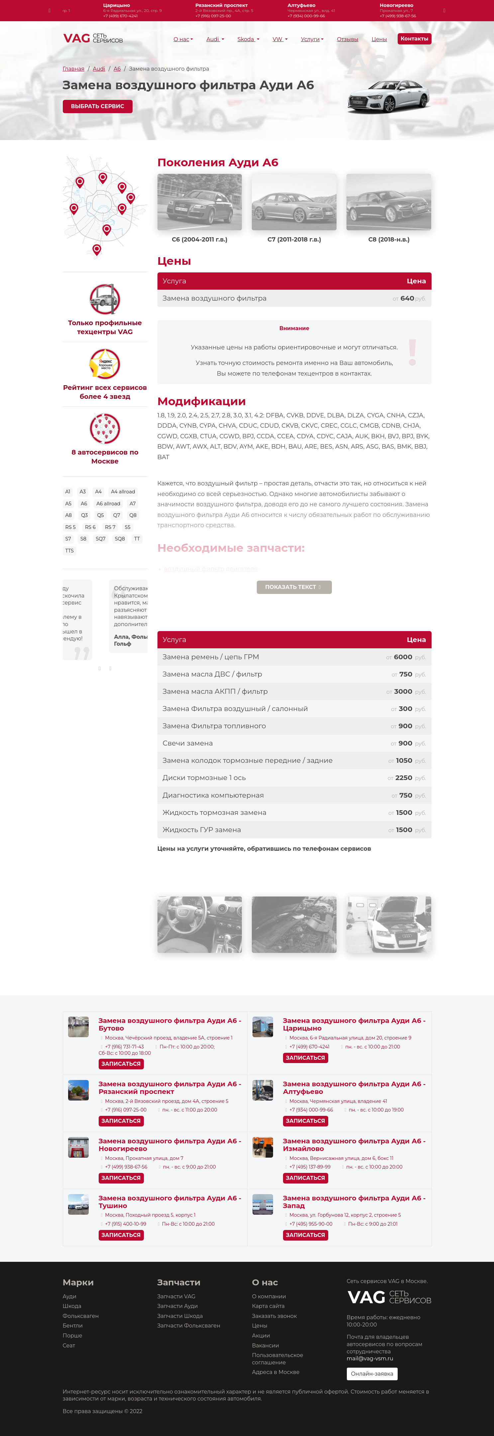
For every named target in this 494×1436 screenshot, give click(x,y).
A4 (98, 492)
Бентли (73, 1326)
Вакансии (265, 1345)
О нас (181, 39)
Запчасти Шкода (180, 1316)
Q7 (116, 515)
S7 (68, 539)
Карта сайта (268, 1306)
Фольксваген (81, 1316)
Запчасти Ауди (177, 1306)
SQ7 (100, 539)
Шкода (72, 1306)
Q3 (84, 515)
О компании (269, 1296)
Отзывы (347, 39)
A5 (68, 504)
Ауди (69, 1296)
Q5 (100, 515)
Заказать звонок (274, 1316)
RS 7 (110, 527)
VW (278, 39)
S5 (128, 527)
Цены (379, 39)
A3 (83, 492)
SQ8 (120, 539)
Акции (261, 1335)
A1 (67, 492)
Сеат (69, 1345)
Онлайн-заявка (372, 1374)
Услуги (310, 39)
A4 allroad (123, 492)
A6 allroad (108, 504)
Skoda (246, 39)
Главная (74, 69)
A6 (117, 69)
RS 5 (70, 527)
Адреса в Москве (276, 1372)
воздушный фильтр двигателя (211, 569)
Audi (213, 39)
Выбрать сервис (97, 106)
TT (137, 539)
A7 (133, 504)
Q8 (133, 515)
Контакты (415, 39)
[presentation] (49, 10)
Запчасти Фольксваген (189, 1326)
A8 (68, 515)
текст (294, 587)
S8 (83, 539)
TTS (69, 551)
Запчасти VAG (176, 1296)
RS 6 (90, 527)
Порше (72, 1335)
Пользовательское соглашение (277, 1359)
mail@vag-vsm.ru (370, 1358)
